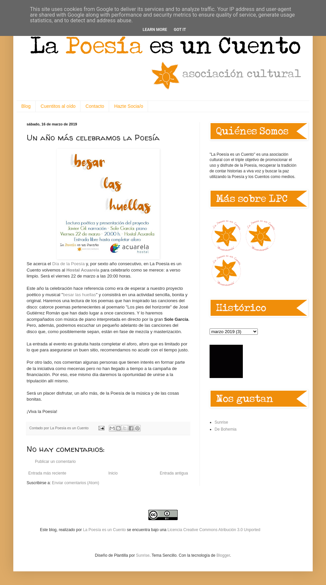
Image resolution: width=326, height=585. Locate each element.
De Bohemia (226, 429)
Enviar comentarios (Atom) (75, 483)
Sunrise (221, 422)
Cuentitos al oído (58, 106)
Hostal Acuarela (82, 270)
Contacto (94, 106)
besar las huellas (79, 294)
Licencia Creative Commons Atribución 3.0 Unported (214, 529)
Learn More (155, 29)
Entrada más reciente (47, 473)
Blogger (223, 555)
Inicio (113, 473)
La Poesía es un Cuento (105, 529)
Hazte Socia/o (128, 106)
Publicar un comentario (55, 461)
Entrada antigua (174, 473)
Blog (26, 106)
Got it (180, 29)
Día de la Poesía (68, 263)
